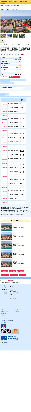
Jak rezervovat (3, 278)
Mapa (12, 82)
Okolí (8, 82)
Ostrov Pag (12, 5)
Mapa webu (3, 313)
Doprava (12, 278)
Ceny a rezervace (14, 76)
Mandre (17, 5)
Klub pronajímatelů (17, 307)
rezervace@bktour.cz (5, 293)
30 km (22, 274)
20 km (13, 274)
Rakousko (2, 3)
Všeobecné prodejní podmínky (7, 320)
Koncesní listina (4, 322)
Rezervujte (4, 104)
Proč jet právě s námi (5, 309)
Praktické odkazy (4, 342)
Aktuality (2, 307)
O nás (8, 278)
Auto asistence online (5, 318)
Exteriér (3, 82)
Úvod (1, 5)
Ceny (2, 94)
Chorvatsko (16, 1)
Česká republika (3, 1)
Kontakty (17, 278)
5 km (12, 271)
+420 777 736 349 (25, 278)
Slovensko (10, 1)
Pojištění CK (3, 315)
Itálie (21, 1)
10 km (20, 271)
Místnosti (12, 79)
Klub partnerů (16, 309)
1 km (5, 271)
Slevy (7, 94)
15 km (5, 274)
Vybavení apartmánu (21, 79)
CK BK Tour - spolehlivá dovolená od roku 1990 (10, 282)
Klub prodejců (17, 311)
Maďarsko (25, 1)
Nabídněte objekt (4, 311)
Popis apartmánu (5, 79)
